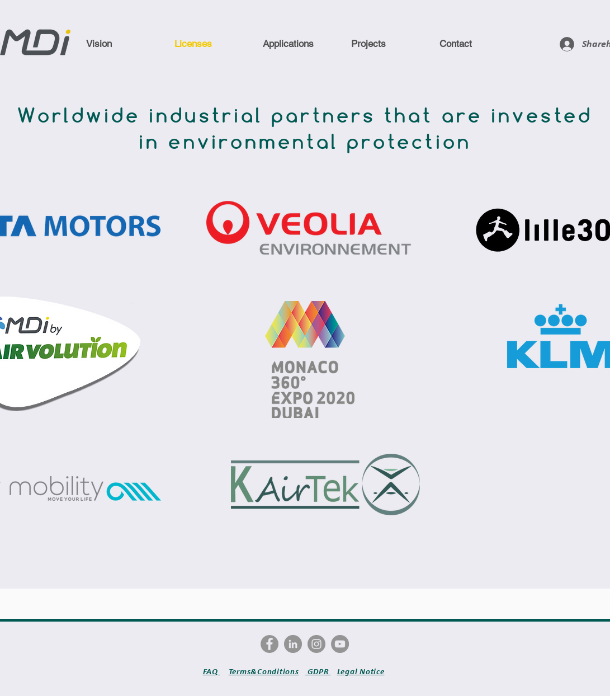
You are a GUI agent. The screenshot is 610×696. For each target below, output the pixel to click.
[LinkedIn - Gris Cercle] (293, 644)
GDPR (318, 671)
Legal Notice (361, 671)
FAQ (211, 671)
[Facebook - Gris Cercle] (269, 644)
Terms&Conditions (264, 671)
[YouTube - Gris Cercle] (340, 644)
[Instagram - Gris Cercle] (316, 644)
